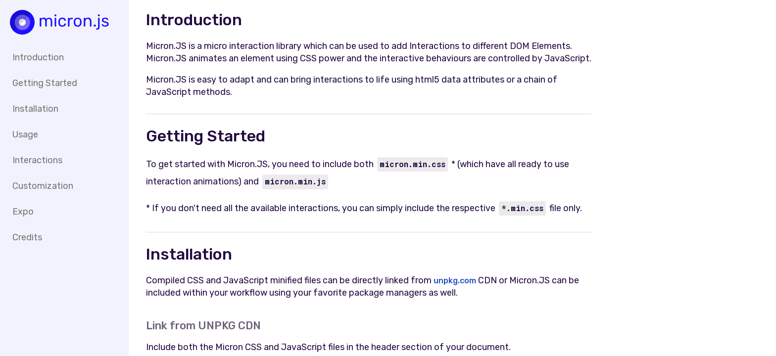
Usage (25, 134)
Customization (42, 185)
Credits (27, 237)
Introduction (38, 57)
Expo (23, 211)
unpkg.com (456, 280)
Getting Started (44, 83)
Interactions (37, 160)
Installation (35, 108)
